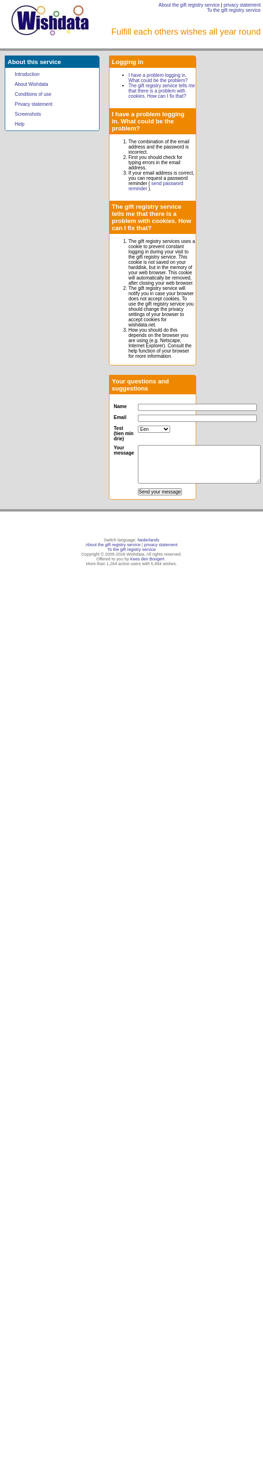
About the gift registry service (189, 5)
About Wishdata (31, 84)
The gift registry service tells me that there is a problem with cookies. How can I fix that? (161, 91)
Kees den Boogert (147, 559)
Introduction (27, 74)
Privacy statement (33, 104)
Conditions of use (33, 94)
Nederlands (148, 540)
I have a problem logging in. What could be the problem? (158, 78)
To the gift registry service (234, 10)
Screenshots (28, 114)
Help (20, 124)
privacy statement (242, 5)
